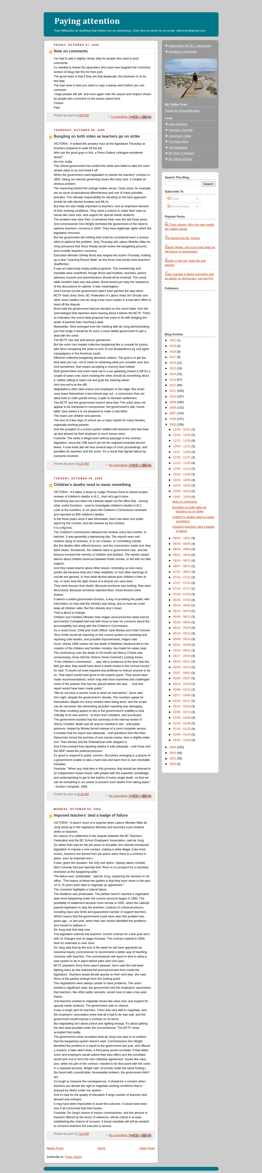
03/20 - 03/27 (182, 678)
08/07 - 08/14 (182, 566)
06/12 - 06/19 (182, 611)
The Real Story (179, 141)
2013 (173, 379)
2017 (173, 357)
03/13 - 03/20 (182, 684)
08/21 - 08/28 (182, 555)
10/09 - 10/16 (182, 491)
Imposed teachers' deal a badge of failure (91, 815)
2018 (173, 351)
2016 (173, 362)
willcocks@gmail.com (191, 30)
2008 (173, 407)
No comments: (119, 465)
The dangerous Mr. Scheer (182, 238)
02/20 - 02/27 (182, 701)
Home (101, 1148)
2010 (173, 396)
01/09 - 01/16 (182, 734)
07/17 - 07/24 (182, 583)
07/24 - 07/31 (182, 577)
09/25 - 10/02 (182, 538)
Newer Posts (55, 1148)
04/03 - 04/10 (182, 667)
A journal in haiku (180, 136)
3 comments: (120, 116)
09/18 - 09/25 (182, 543)
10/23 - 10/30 (182, 480)
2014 (173, 374)
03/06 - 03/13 (182, 689)
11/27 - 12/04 (182, 452)
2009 (173, 402)
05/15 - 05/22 (182, 633)
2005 (173, 424)
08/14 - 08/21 (182, 560)
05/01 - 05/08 (182, 644)
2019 (173, 346)
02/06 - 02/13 (182, 712)
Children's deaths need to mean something (92, 485)
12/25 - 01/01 (182, 429)
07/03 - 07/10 (182, 594)
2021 (173, 340)
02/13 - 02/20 (182, 706)
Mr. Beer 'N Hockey (181, 153)
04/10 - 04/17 (182, 661)
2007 (173, 413)
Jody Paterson (178, 124)
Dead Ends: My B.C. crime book (190, 45)
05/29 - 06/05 (182, 622)
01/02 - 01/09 (182, 740)
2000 (173, 764)
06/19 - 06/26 (182, 605)
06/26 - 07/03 (182, 600)
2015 (173, 368)
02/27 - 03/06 (182, 695)
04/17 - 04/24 (182, 656)
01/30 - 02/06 (182, 717)
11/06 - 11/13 (182, 468)
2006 (173, 419)
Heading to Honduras (183, 51)
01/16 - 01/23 (182, 728)
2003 (173, 753)
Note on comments (71, 51)
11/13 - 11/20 (182, 463)
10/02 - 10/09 (182, 496)
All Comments (178, 206)
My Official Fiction (180, 159)
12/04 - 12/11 (182, 446)
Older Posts (147, 1148)
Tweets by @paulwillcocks (182, 110)
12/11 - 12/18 (182, 440)
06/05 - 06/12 (182, 616)
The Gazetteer (178, 147)
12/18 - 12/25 (182, 435)
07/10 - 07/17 (182, 588)
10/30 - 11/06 (182, 474)
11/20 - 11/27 (182, 457)
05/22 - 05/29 (182, 627)
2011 (173, 390)
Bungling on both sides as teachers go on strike (97, 136)
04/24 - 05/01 (182, 650)
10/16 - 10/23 (182, 485)
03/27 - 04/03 (182, 673)
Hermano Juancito (181, 130)
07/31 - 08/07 (182, 572)
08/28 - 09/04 (182, 549)
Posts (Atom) (73, 1157)
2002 (173, 758)
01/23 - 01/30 (182, 723)
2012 (173, 385)
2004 (173, 747)
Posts (173, 198)
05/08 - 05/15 (182, 639)
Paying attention (87, 21)
